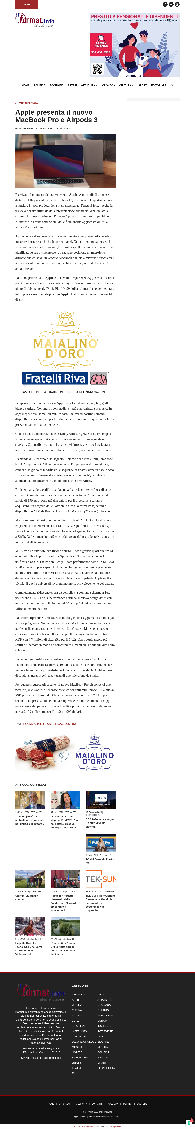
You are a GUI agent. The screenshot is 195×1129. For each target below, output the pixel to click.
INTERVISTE (105, 1031)
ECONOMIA (79, 1015)
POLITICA (103, 1052)
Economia (57, 85)
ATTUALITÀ (36, 812)
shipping (77, 1062)
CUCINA (77, 1010)
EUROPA (102, 1020)
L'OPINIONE (79, 1036)
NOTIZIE (77, 1052)
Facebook (112, 1104)
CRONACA (104, 1004)
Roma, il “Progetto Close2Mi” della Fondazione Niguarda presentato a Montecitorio (64, 903)
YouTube (142, 1104)
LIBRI (100, 1036)
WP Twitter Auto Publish (84, 1126)
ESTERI (76, 1020)
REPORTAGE (80, 1057)
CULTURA (103, 1010)
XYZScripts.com (114, 1126)
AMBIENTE (109, 891)
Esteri (72, 85)
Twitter (127, 1104)
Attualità (89, 85)
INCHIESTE (104, 1025)
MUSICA (102, 1046)
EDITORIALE (105, 1015)
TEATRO (77, 1067)
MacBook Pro (66, 723)
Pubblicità (81, 1104)
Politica (39, 85)
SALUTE (102, 1057)
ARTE (100, 994)
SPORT (101, 1062)
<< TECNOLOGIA (26, 103)
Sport (142, 85)
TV (73, 1073)
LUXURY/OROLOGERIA (86, 1041)
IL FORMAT (79, 1025)
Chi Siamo (64, 1104)
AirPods (27, 723)
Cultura (126, 85)
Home (25, 85)
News (27, 4)
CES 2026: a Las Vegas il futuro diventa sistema (100, 823)
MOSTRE (103, 1041)
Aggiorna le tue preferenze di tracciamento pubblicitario (97, 1117)
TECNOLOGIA (62, 128)
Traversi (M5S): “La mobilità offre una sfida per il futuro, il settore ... (30, 820)
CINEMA (77, 1004)
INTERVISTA (79, 1031)
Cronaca (108, 85)
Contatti (97, 1104)
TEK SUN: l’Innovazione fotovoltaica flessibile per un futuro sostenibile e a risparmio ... (100, 903)
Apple (38, 723)
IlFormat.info (106, 1112)
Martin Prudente (24, 128)
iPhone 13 (49, 723)
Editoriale (158, 85)
